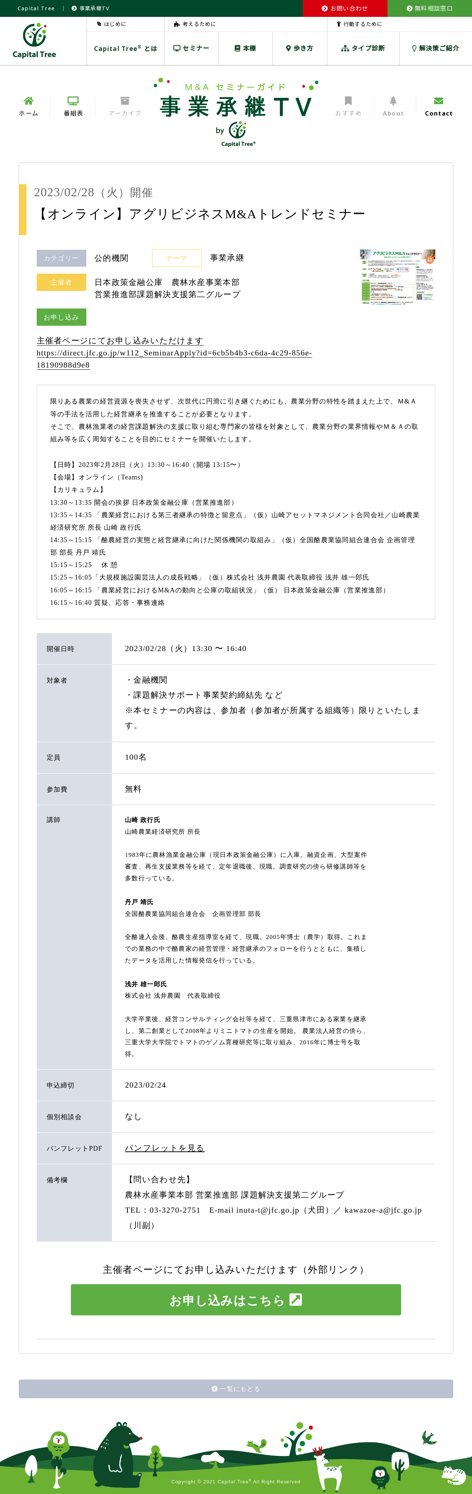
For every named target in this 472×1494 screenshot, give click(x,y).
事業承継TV (90, 8)
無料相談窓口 (430, 8)
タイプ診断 (363, 48)
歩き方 (299, 48)
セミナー (191, 48)
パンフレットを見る (165, 1148)
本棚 (245, 48)
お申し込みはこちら (235, 1300)
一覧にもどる (236, 1388)
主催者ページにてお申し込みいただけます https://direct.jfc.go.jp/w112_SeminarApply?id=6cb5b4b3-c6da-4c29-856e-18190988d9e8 (175, 352)
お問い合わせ (345, 8)
